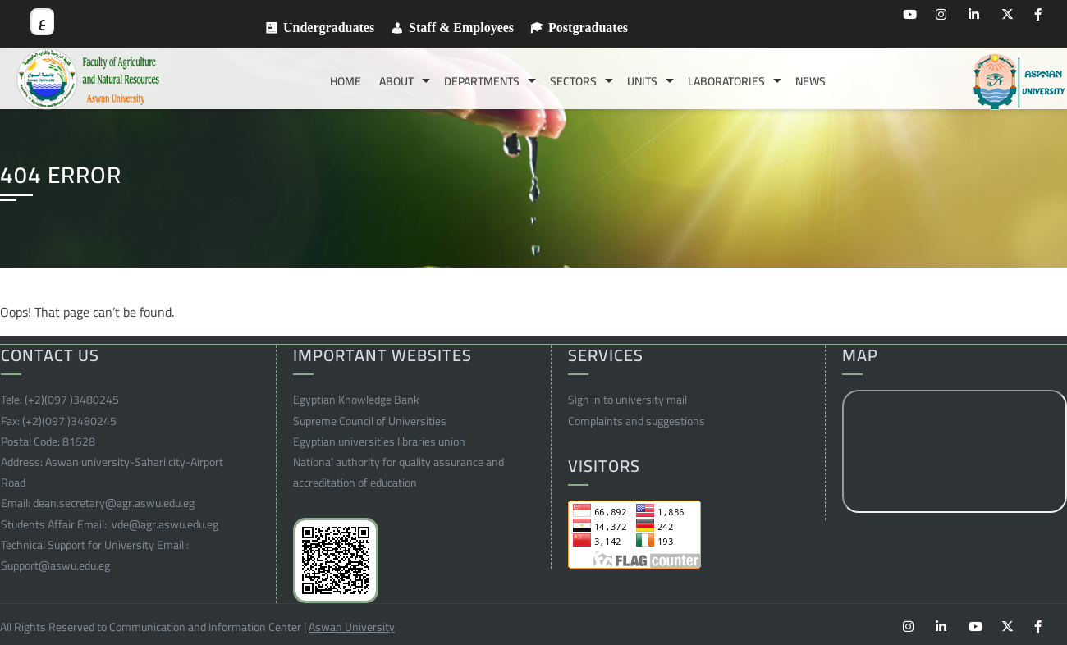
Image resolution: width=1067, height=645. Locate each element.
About (396, 81)
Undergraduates (328, 28)
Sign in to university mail (627, 399)
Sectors (573, 81)
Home (345, 81)
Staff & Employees (461, 28)
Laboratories (726, 81)
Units (642, 81)
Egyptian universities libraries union (379, 441)
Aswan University (352, 627)
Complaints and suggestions (636, 421)
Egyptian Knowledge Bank (356, 399)
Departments (482, 81)
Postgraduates (588, 28)
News (810, 81)
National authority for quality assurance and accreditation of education (398, 472)
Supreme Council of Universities (369, 421)
